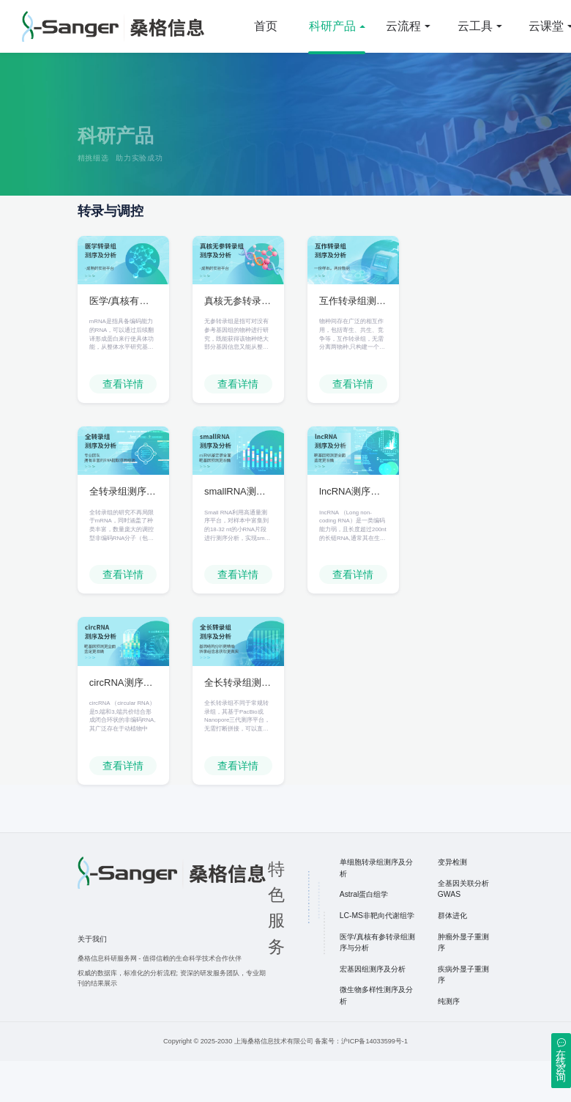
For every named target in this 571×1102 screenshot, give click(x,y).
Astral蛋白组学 (364, 935)
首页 (265, 26)
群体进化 (452, 957)
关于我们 (92, 980)
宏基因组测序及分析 (373, 1010)
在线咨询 (561, 1066)
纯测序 (449, 1042)
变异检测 (452, 903)
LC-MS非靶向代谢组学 (377, 957)
